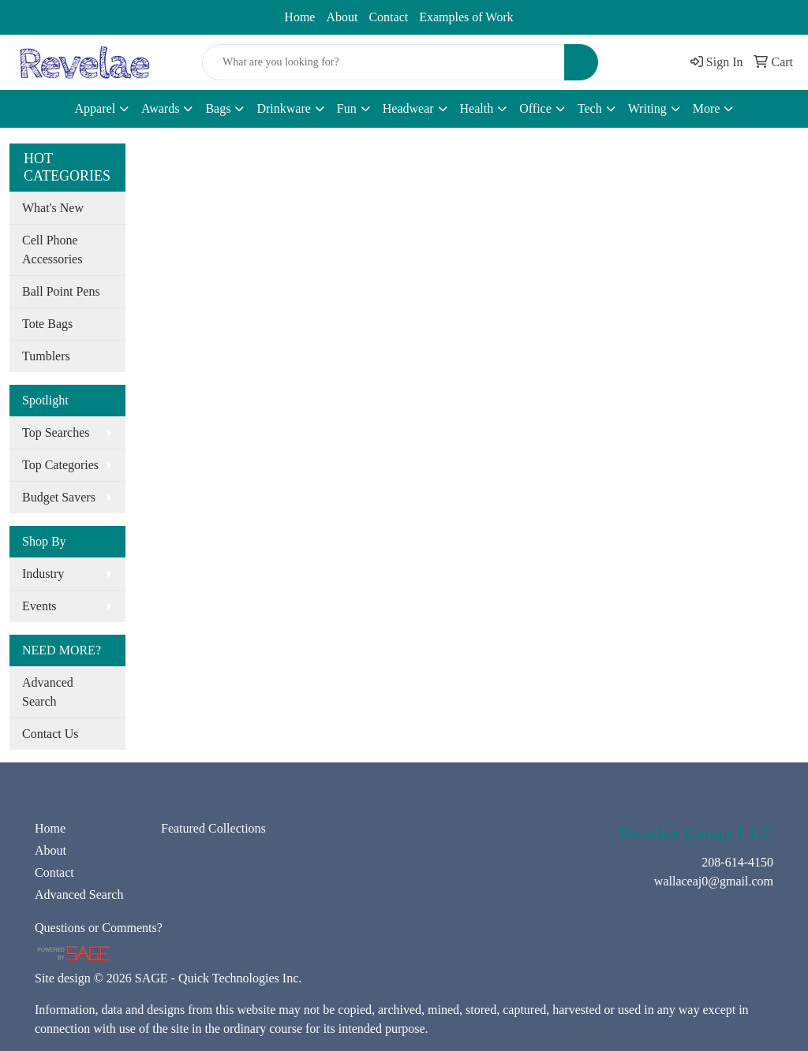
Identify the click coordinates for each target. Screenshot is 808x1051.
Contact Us (50, 733)
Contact (388, 17)
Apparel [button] (95, 108)
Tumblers (46, 356)
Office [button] (535, 108)
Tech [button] (590, 108)
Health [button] (477, 108)
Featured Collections (213, 828)
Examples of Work (466, 17)
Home (299, 17)
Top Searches (56, 432)
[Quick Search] (383, 62)
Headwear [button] (408, 108)
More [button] (706, 108)
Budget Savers (58, 497)
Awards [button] (160, 108)
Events (39, 606)
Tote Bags (47, 323)
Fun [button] (347, 108)
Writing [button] (647, 108)
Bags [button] (217, 108)
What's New (53, 207)
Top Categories (60, 464)
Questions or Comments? (99, 927)
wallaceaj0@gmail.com (177, 13)
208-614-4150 (55, 13)
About (341, 17)
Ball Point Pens (61, 291)
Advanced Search (47, 692)
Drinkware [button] (283, 108)
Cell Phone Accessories (52, 249)
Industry (43, 573)
